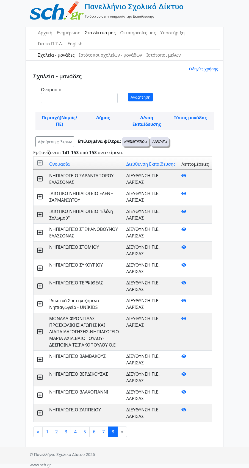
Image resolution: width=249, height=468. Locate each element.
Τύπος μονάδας (190, 118)
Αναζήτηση (140, 97)
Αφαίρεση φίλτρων (55, 141)
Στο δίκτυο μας (100, 33)
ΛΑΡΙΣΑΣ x (160, 141)
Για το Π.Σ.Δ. (50, 44)
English (75, 44)
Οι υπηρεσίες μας (138, 33)
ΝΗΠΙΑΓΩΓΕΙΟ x (135, 141)
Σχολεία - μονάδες (56, 55)
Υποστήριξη (172, 33)
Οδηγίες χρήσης (203, 68)
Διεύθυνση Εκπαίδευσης (150, 164)
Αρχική (45, 33)
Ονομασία (51, 90)
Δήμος (103, 118)
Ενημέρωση (69, 33)
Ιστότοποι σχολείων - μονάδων (110, 55)
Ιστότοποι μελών (163, 55)
